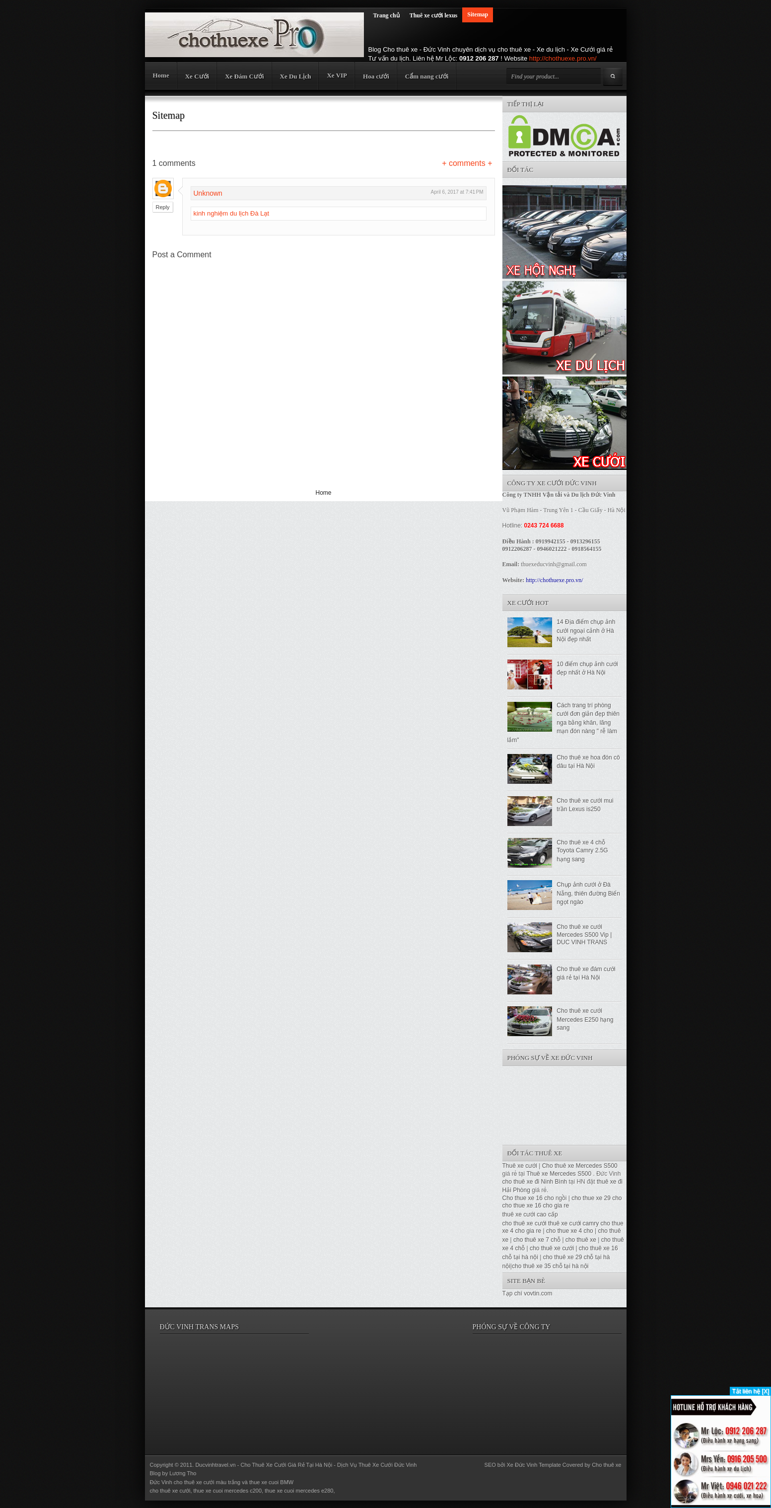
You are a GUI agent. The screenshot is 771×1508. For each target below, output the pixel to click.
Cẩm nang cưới (427, 76)
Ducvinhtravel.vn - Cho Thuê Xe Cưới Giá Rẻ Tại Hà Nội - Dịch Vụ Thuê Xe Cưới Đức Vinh (306, 1465)
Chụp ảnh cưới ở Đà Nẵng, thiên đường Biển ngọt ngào (588, 893)
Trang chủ (386, 15)
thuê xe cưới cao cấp (530, 1214)
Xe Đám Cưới (244, 76)
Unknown (208, 193)
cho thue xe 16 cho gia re (535, 1205)
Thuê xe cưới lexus (434, 15)
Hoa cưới (376, 76)
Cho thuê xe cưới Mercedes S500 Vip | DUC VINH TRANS (584, 934)
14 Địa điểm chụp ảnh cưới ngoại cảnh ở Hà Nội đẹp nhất (586, 630)
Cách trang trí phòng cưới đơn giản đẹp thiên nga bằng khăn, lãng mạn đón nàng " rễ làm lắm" (563, 723)
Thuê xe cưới (519, 1165)
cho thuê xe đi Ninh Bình (535, 1181)
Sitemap (477, 14)
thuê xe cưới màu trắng (212, 1482)
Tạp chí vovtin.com (527, 1293)
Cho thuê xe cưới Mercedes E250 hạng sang (585, 1019)
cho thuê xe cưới (524, 1223)
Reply (163, 207)
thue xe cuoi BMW (271, 1482)
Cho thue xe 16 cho (528, 1198)
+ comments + (467, 163)
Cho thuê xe (606, 1465)
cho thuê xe (580, 1239)
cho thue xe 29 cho (596, 1198)
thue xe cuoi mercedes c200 (228, 1491)
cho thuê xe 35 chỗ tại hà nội (550, 1266)
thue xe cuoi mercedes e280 (299, 1491)
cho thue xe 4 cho (569, 1230)
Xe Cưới (197, 76)
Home (161, 75)
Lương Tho (182, 1473)
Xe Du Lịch (295, 76)
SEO (490, 1465)
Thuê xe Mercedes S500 (558, 1173)
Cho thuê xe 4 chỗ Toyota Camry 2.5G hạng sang (582, 850)
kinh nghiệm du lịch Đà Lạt (232, 213)
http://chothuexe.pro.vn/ (563, 58)
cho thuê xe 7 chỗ (537, 1239)
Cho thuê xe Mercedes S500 (580, 1165)
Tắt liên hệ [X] (750, 1391)
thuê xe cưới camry (573, 1223)
